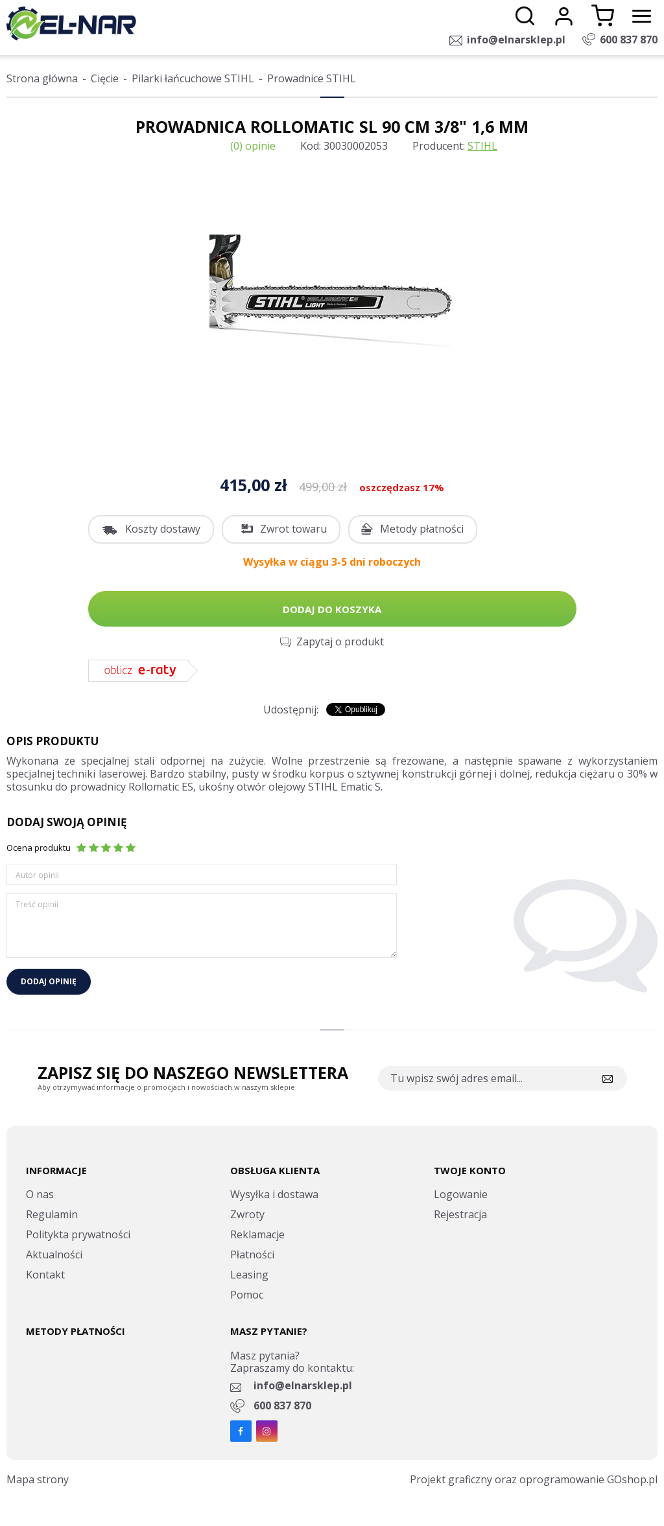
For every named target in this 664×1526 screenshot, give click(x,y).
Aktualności (54, 1254)
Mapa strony (37, 1479)
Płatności (252, 1254)
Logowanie (461, 1194)
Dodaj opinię (49, 981)
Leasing (249, 1274)
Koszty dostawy (162, 529)
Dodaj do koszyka (332, 609)
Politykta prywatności (78, 1234)
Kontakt (45, 1274)
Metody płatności (422, 529)
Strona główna (42, 78)
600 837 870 (629, 39)
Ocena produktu (38, 847)
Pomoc (246, 1295)
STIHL (482, 146)
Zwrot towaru (293, 529)
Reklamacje (257, 1234)
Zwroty (247, 1214)
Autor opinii (37, 875)
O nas (40, 1194)
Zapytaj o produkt (340, 641)
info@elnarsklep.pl (516, 39)
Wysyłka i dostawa (274, 1194)
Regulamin (52, 1214)
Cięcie (105, 78)
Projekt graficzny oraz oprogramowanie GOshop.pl (534, 1479)
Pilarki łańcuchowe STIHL (193, 78)
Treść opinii (37, 904)
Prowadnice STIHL (311, 78)
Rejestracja (460, 1214)
